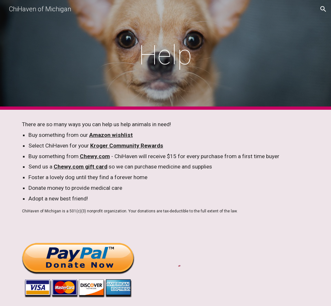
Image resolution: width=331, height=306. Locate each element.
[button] (323, 9)
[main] (165, 55)
